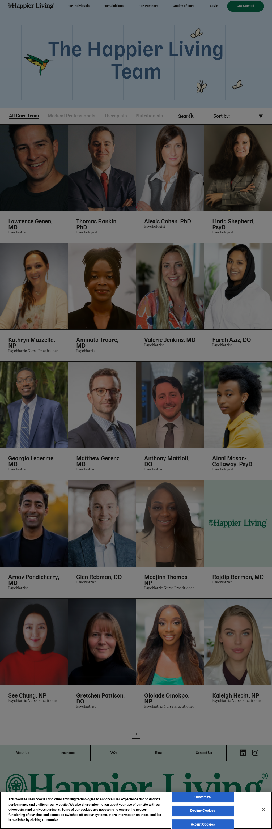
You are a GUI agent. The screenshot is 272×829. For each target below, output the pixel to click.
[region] (136, 810)
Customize (202, 797)
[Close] (263, 809)
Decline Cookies (202, 810)
